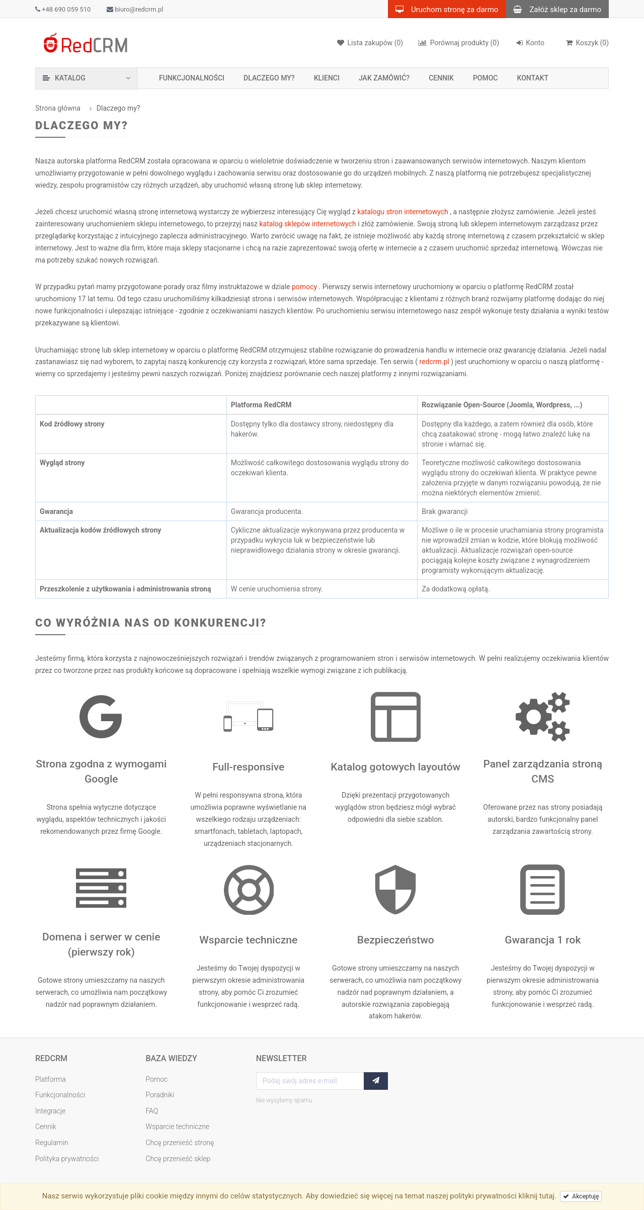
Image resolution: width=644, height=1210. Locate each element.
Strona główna (57, 108)
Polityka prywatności (67, 1159)
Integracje (50, 1111)
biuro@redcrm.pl (135, 9)
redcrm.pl (435, 362)
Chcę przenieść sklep (177, 1159)
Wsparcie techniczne (177, 1126)
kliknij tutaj (536, 1195)
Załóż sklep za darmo (553, 9)
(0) (458, 43)
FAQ (151, 1111)
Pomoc (485, 78)
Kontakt (533, 78)
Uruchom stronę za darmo (443, 9)
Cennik (441, 78)
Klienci (327, 78)
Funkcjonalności (191, 78)
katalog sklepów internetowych (308, 224)
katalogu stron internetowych (403, 212)
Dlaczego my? (269, 78)
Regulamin (51, 1143)
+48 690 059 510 (63, 9)
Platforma (50, 1079)
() (587, 43)
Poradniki (159, 1095)
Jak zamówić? (384, 78)
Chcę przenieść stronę (179, 1143)
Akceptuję (581, 1196)
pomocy (305, 287)
